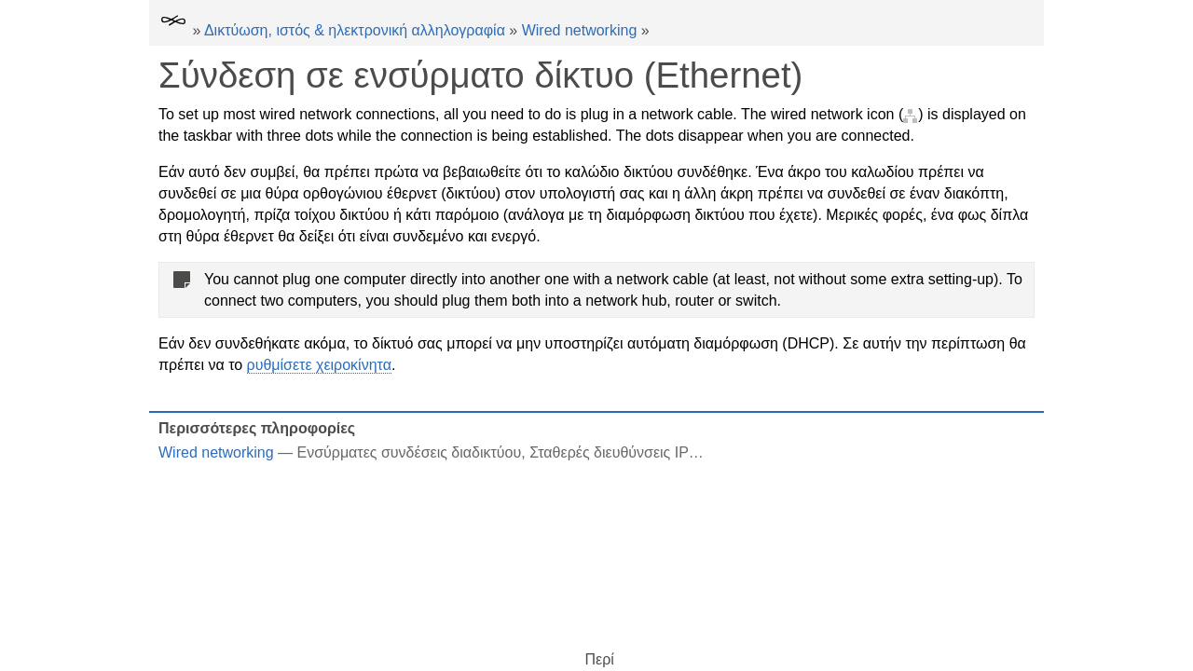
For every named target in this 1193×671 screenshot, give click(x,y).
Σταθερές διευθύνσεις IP (609, 452)
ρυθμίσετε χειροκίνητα (319, 365)
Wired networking (580, 30)
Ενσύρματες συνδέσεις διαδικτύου (409, 452)
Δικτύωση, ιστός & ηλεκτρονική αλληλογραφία (354, 30)
